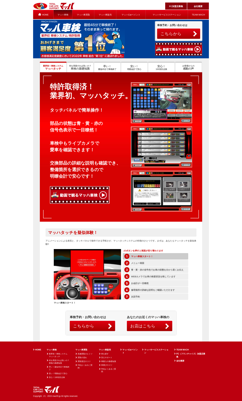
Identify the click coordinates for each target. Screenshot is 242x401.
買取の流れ (82, 357)
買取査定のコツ (84, 361)
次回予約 (135, 296)
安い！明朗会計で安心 (58, 373)
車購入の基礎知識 (108, 361)
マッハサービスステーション (167, 14)
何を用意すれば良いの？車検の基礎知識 (59, 361)
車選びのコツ (106, 365)
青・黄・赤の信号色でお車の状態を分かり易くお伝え (157, 270)
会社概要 (198, 6)
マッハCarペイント (131, 14)
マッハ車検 (62, 14)
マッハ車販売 (105, 14)
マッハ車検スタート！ (142, 256)
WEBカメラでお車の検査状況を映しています (153, 276)
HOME (38, 350)
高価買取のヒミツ (85, 354)
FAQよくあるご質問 (85, 366)
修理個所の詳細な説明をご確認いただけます (153, 290)
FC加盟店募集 (176, 6)
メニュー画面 (137, 263)
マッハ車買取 (83, 14)
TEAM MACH (198, 14)
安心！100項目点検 (57, 377)
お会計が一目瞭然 (140, 283)
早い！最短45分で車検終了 (59, 368)
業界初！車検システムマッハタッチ (58, 355)
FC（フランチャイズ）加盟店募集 (190, 355)
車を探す (105, 354)
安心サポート (106, 357)
